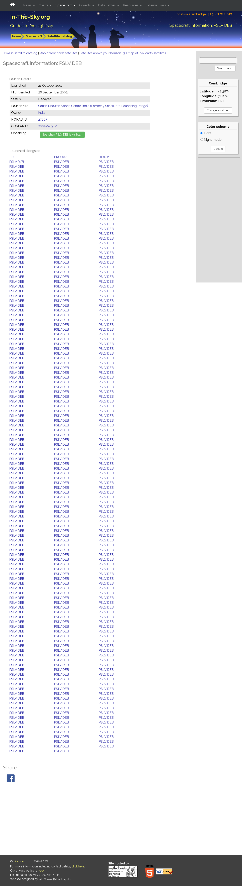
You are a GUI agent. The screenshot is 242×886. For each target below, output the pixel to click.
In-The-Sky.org (30, 17)
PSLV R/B (16, 162)
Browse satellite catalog (20, 53)
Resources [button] (131, 5)
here (41, 870)
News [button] (27, 5)
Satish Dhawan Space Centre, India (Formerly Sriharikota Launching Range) (93, 106)
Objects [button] (85, 5)
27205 (42, 119)
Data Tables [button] (107, 5)
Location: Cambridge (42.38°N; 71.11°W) (203, 14)
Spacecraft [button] (64, 5)
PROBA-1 (61, 157)
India (41, 113)
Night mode (210, 140)
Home (16, 36)
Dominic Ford (23, 861)
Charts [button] (44, 5)
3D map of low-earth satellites (144, 53)
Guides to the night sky (31, 25)
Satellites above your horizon (101, 53)
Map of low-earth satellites (59, 53)
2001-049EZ (47, 126)
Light (205, 133)
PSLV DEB (61, 162)
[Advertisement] (219, 218)
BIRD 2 (104, 157)
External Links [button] (156, 5)
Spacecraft (34, 36)
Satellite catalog (59, 36)
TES (12, 157)
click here (78, 866)
